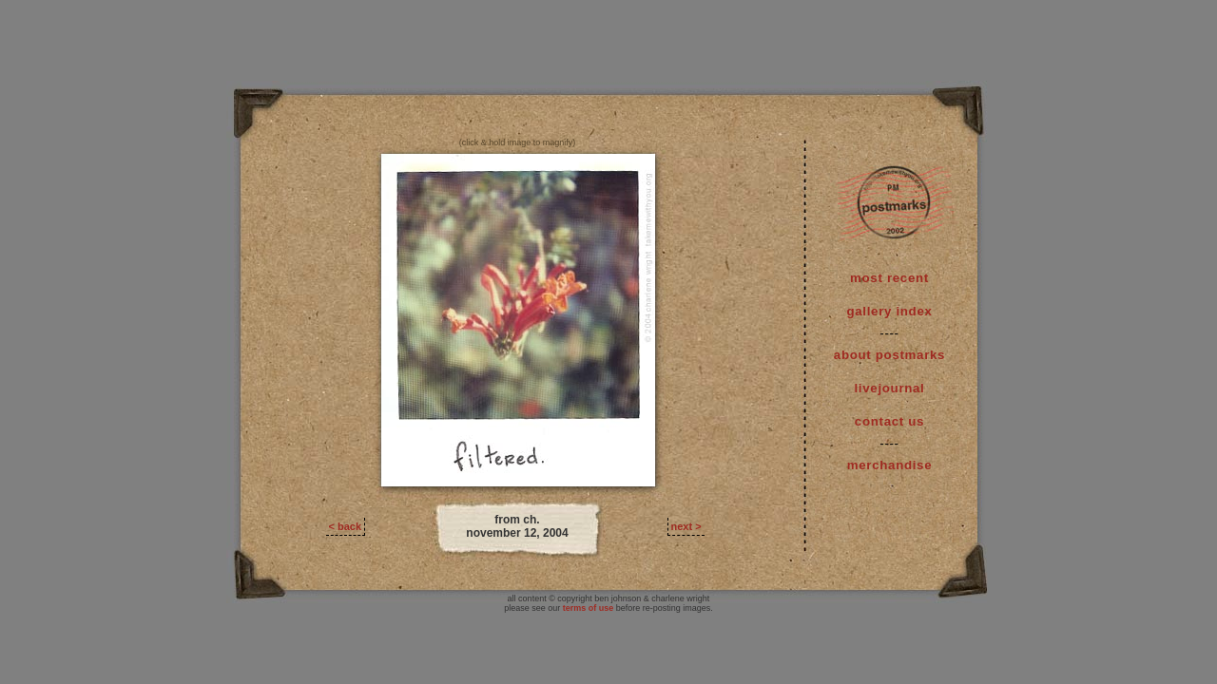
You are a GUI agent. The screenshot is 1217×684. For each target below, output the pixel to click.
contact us (889, 421)
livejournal (890, 388)
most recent (889, 278)
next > (686, 526)
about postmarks (889, 355)
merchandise (890, 465)
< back (345, 526)
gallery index (889, 311)
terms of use (588, 608)
